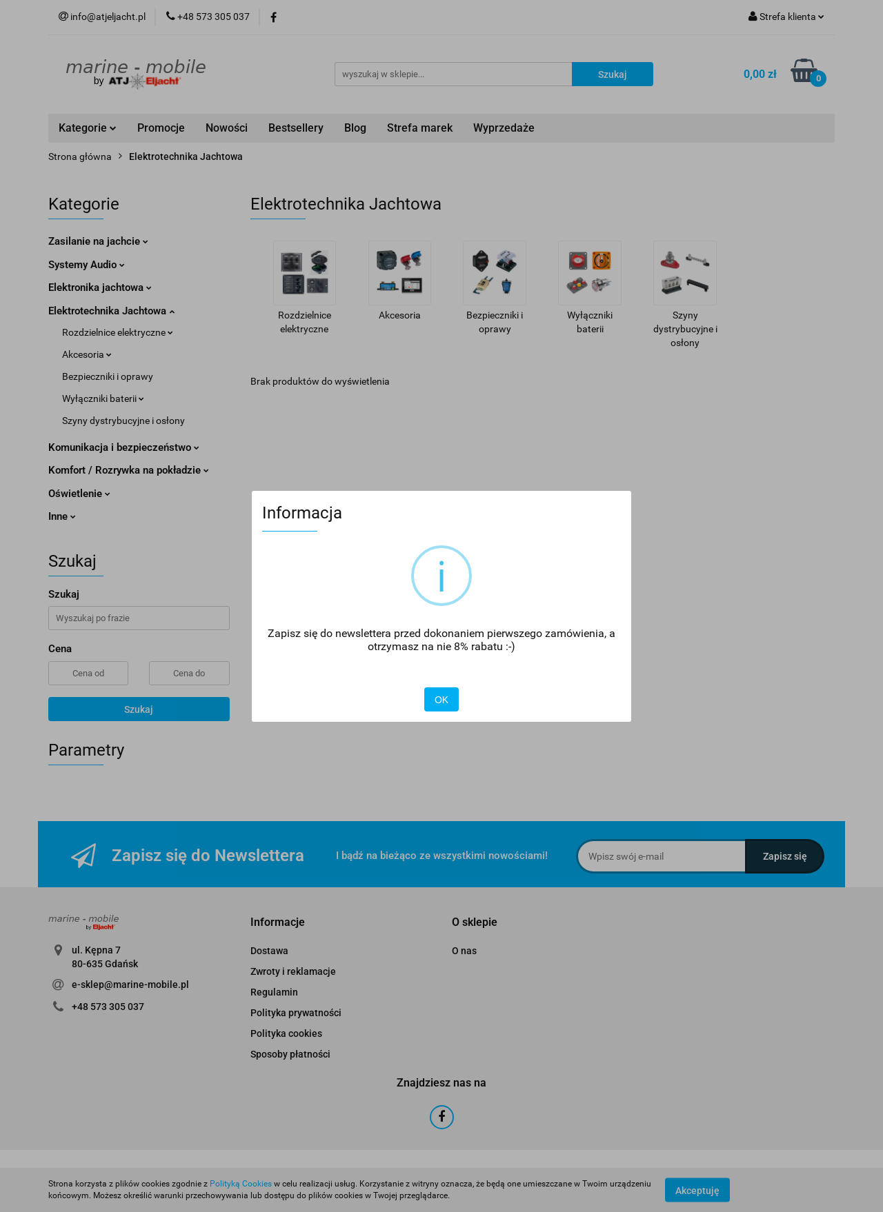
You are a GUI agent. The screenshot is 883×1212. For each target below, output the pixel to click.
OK (441, 699)
